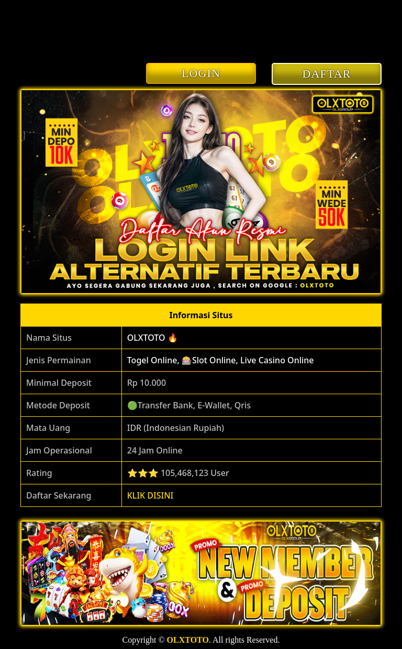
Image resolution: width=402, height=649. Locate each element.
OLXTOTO (188, 639)
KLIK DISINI (150, 495)
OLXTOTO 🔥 (152, 337)
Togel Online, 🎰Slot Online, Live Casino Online (220, 360)
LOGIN (201, 73)
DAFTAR (327, 73)
